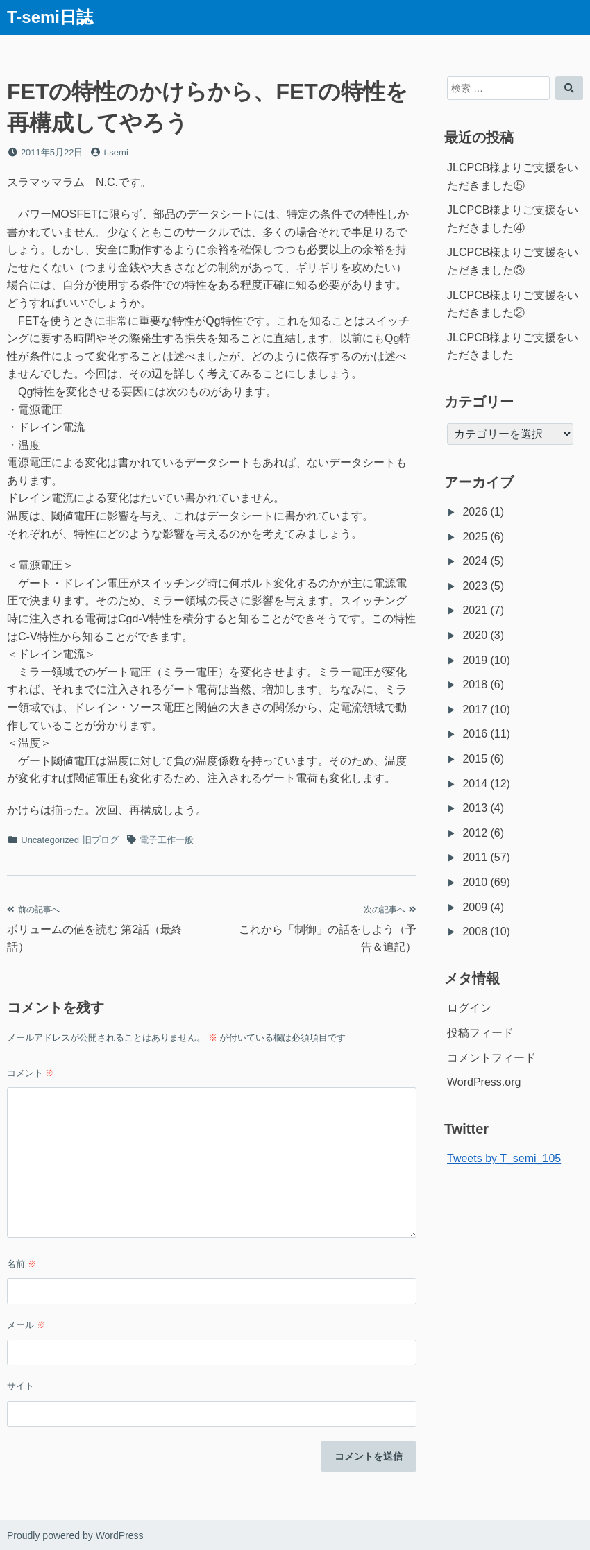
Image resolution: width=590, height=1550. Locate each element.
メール (26, 1325)
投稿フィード (480, 1033)
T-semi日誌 (50, 17)
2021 (474, 610)
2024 (474, 561)
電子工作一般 (167, 840)
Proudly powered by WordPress (75, 1535)
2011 (474, 857)
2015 (474, 759)
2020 (474, 635)
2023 (474, 586)
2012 (474, 833)
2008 (474, 931)
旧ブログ (101, 840)
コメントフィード (491, 1058)
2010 (474, 882)
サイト (20, 1386)
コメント (31, 1073)
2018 (474, 684)
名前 (22, 1264)
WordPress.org (484, 1082)
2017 (474, 709)
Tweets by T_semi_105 (504, 1158)
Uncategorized (50, 840)
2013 (474, 808)
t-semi (115, 152)
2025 (474, 537)
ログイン (469, 1008)
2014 (474, 784)
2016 (474, 734)
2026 (474, 512)
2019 (474, 660)
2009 (474, 907)
